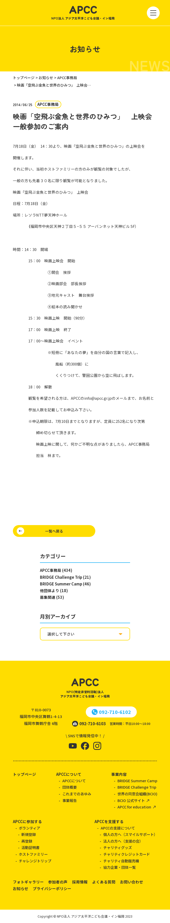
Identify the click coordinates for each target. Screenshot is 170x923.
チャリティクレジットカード (126, 854)
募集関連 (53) (52, 597)
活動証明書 (30, 847)
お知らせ (20, 888)
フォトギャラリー (28, 881)
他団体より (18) (54, 590)
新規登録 (28, 834)
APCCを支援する (109, 821)
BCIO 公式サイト (131, 800)
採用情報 (80, 881)
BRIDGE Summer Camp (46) (65, 583)
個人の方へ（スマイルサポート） (130, 834)
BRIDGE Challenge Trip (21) (65, 577)
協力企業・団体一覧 (119, 867)
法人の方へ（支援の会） (123, 841)
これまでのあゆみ (76, 793)
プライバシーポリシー (52, 888)
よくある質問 (103, 881)
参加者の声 (57, 881)
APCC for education (134, 806)
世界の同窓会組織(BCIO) (137, 793)
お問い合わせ (131, 881)
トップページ (24, 774)
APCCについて (68, 774)
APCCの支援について (118, 828)
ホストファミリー (33, 854)
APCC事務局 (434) (56, 570)
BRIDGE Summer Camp (137, 780)
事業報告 (69, 800)
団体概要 (69, 787)
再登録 (26, 841)
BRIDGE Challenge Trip (136, 787)
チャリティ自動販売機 (121, 860)
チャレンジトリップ (35, 860)
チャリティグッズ (117, 847)
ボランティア (29, 828)
